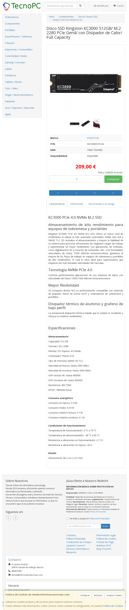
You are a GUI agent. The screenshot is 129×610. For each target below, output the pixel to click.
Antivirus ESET (103, 545)
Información (76, 203)
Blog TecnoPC (103, 548)
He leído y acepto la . (90, 518)
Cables (8, 68)
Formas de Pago (105, 542)
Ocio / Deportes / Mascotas (19, 107)
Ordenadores (12, 17)
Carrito (118, 5)
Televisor (10, 43)
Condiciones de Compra (78, 542)
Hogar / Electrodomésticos (19, 94)
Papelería (10, 101)
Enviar (105, 526)
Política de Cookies (113, 605)
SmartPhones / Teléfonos (18, 36)
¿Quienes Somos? (75, 545)
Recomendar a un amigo (102, 203)
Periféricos (10, 75)
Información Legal (106, 535)
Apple (8, 114)
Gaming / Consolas (15, 62)
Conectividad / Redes (16, 56)
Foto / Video (11, 88)
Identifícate (101, 5)
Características (57, 203)
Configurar (85, 595)
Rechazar (98, 595)
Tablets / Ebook (13, 81)
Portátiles (10, 30)
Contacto (71, 535)
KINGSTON (93, 137)
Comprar (113, 179)
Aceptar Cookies (114, 595)
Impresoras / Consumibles (19, 49)
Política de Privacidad (98, 512)
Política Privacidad (75, 538)
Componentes (12, 23)
